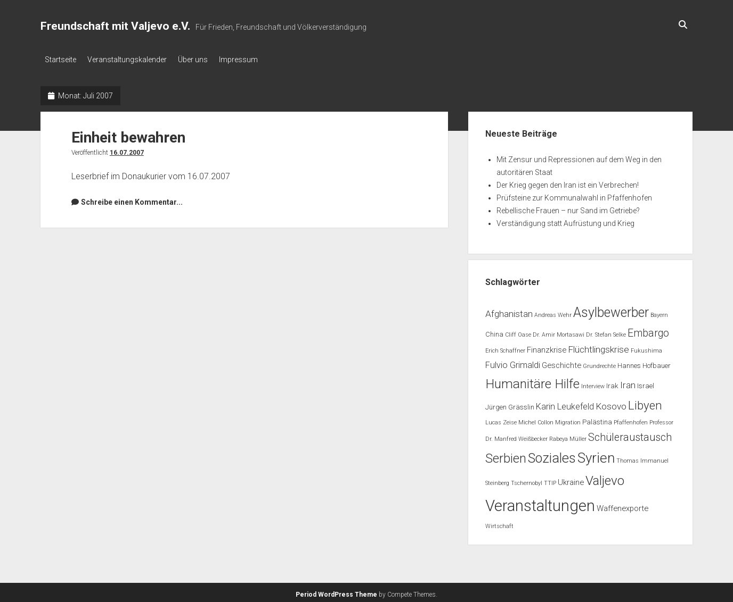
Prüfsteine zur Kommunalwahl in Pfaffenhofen (574, 194)
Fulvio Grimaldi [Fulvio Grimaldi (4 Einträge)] (512, 362)
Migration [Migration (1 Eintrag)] (568, 419)
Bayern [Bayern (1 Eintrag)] (659, 311)
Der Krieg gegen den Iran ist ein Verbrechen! (567, 182)
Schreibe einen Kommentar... (132, 199)
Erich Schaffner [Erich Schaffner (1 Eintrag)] (505, 348)
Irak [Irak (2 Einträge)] (612, 383)
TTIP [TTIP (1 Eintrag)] (550, 479)
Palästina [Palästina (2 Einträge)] (597, 419)
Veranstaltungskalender (132, 59)
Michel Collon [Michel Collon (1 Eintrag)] (535, 419)
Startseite (60, 59)
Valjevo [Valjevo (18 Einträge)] (604, 477)
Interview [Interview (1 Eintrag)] (593, 383)
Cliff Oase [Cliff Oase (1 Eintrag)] (518, 331)
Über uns (202, 59)
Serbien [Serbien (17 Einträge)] (505, 455)
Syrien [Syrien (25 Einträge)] (596, 455)
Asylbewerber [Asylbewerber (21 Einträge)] (611, 309)
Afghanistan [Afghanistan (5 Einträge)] (509, 310)
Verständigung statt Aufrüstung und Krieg (565, 220)
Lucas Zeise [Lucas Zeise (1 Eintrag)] (501, 419)
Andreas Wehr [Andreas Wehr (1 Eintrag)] (553, 311)
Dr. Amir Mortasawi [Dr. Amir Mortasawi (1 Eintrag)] (558, 331)
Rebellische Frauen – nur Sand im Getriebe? (568, 207)
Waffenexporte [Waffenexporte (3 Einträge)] (622, 505)
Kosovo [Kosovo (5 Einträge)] (611, 403)
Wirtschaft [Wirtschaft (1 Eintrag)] (499, 523)
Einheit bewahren (128, 134)
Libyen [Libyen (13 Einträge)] (645, 402)
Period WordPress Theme (336, 591)
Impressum (252, 59)
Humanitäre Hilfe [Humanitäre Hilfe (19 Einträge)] (532, 380)
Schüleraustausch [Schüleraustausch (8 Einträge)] (630, 434)
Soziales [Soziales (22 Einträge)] (552, 455)
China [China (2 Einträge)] (494, 331)
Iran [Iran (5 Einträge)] (628, 382)
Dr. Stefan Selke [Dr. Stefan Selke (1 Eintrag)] (606, 331)
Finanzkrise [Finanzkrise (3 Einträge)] (546, 347)
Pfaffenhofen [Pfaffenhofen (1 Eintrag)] (631, 419)
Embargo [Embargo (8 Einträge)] (648, 330)
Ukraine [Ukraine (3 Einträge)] (571, 479)
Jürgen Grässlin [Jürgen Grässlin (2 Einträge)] (509, 404)
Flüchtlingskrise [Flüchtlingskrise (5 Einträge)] (598, 346)
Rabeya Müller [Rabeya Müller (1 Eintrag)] (568, 435)
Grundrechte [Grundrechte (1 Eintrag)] (599, 362)
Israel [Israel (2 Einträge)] (645, 383)
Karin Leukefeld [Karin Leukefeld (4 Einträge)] (565, 403)
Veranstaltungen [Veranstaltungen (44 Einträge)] (540, 503)
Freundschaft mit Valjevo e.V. (115, 26)
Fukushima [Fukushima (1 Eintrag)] (646, 348)
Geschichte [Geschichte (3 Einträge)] (561, 362)
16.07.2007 (127, 149)
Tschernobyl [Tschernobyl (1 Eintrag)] (526, 479)
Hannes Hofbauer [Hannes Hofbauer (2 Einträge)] (644, 362)
